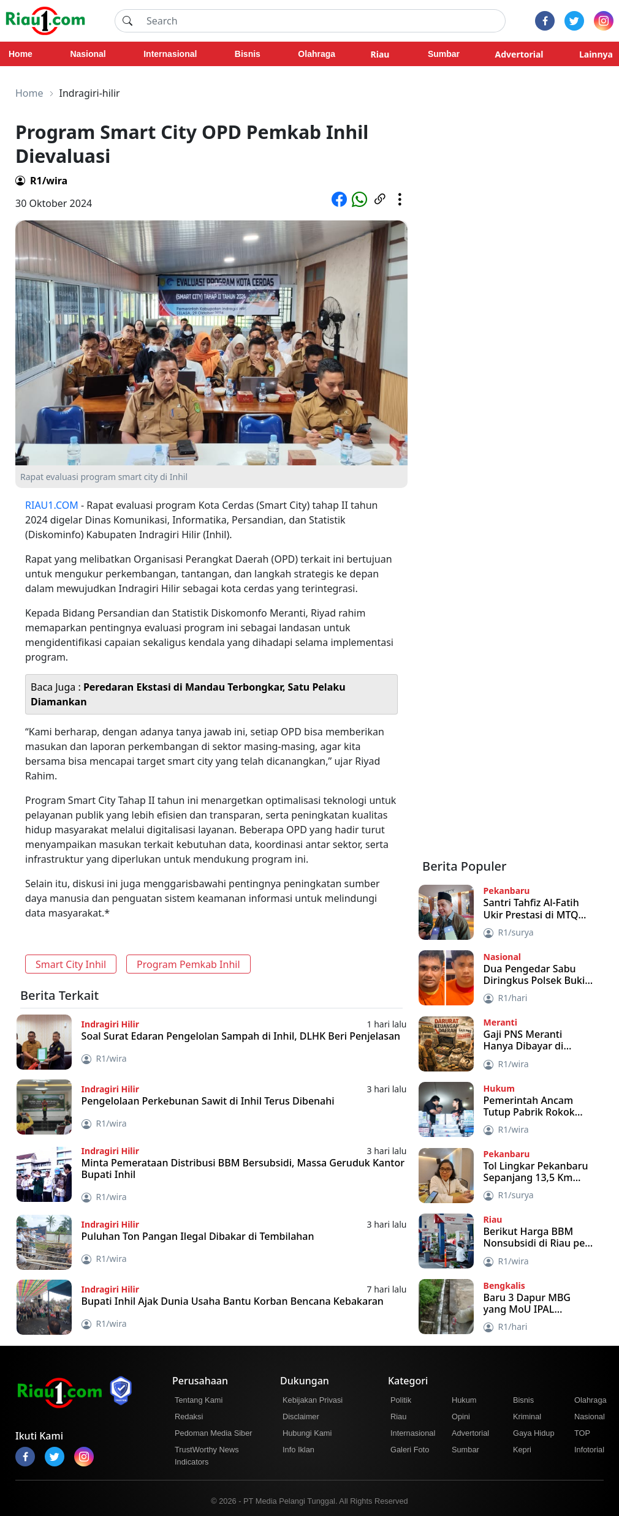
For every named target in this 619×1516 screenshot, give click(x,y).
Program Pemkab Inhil (188, 964)
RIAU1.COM (51, 505)
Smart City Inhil (71, 964)
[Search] (322, 20)
